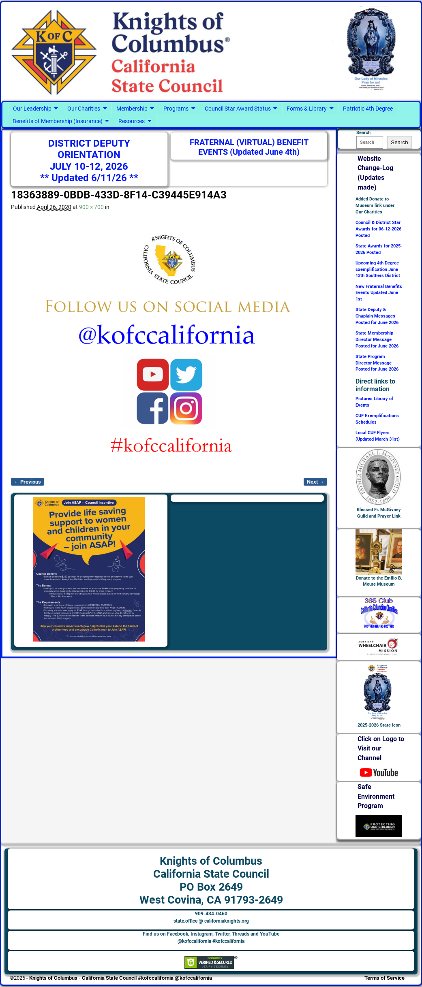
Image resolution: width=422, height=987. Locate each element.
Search (399, 142)
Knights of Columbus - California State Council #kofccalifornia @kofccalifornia (120, 978)
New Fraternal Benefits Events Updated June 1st (379, 293)
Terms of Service (384, 978)
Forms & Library (307, 108)
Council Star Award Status (238, 108)
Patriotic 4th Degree (368, 108)
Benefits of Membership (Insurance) (58, 121)
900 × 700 (91, 207)
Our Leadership (32, 108)
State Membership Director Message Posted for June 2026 (377, 339)
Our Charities (83, 108)
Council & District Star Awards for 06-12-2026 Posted (378, 229)
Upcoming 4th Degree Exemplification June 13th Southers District (378, 269)
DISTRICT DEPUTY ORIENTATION (89, 149)
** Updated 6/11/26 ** (89, 177)
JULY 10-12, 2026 (89, 166)
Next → (315, 482)
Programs (176, 108)
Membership (132, 108)
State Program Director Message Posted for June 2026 (377, 363)
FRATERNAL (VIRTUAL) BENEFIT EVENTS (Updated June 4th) (249, 147)
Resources (131, 121)
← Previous (27, 482)
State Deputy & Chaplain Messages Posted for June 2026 (377, 316)
